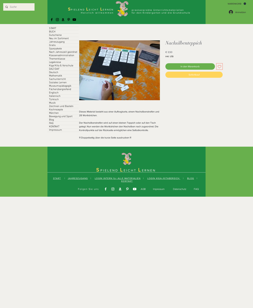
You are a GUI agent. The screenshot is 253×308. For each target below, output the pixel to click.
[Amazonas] (63, 20)
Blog (51, 119)
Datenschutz (179, 189)
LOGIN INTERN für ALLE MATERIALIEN (118, 178)
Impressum (55, 130)
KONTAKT (54, 126)
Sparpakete (55, 48)
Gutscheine (55, 35)
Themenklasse (57, 59)
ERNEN (149, 170)
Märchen (54, 113)
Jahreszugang (57, 42)
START (52, 28)
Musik (52, 103)
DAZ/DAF (54, 69)
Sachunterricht (57, 79)
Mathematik (55, 75)
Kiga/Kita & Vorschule (61, 65)
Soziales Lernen (58, 82)
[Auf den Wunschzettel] (219, 66)
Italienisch (55, 96)
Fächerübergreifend (60, 89)
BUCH (52, 31)
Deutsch (53, 72)
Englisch (54, 92)
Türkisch (54, 99)
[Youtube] (74, 20)
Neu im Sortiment (59, 38)
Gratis (52, 45)
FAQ (51, 123)
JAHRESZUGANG (78, 178)
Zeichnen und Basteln (61, 106)
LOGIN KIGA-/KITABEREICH (163, 178)
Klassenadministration (61, 55)
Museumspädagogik (60, 86)
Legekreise (55, 62)
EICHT (131, 170)
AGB (143, 189)
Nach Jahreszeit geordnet (63, 52)
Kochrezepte (56, 109)
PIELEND (110, 170)
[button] (237, 3)
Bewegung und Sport (60, 116)
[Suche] (19, 7)
